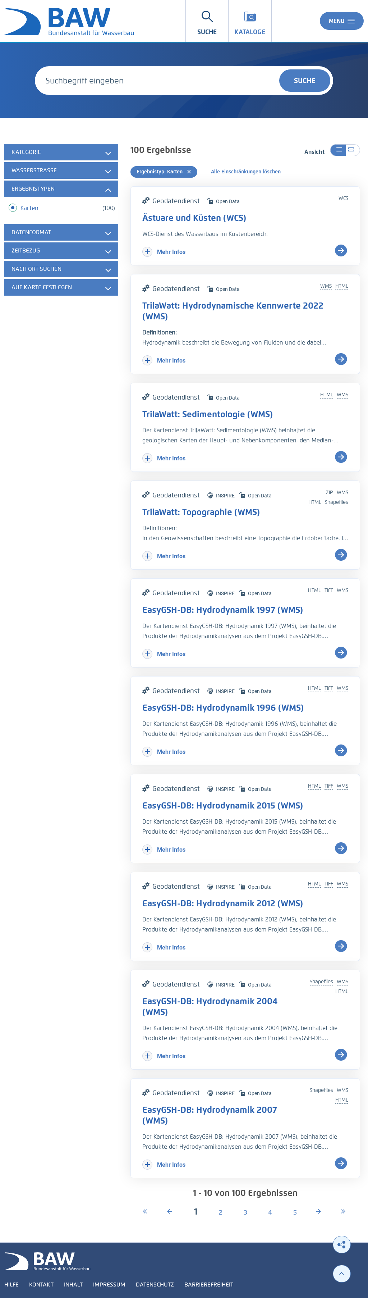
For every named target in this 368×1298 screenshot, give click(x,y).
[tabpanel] (61, 220)
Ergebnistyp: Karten (164, 172)
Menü (342, 20)
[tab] (61, 152)
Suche (305, 80)
